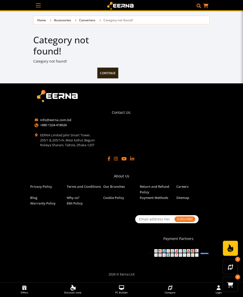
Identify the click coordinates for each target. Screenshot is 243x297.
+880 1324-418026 (53, 125)
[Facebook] (109, 158)
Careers (182, 186)
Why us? (73, 197)
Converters (87, 20)
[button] (199, 6)
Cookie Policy (113, 197)
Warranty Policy (43, 203)
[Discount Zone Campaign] (230, 248)
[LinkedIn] (132, 158)
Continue (108, 73)
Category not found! (118, 20)
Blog (33, 197)
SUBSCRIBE (185, 219)
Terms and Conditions (84, 186)
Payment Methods (154, 197)
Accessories (62, 20)
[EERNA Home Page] (121, 5)
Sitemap (182, 197)
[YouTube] (124, 158)
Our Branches (114, 186)
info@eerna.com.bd (55, 120)
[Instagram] (116, 158)
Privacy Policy (41, 186)
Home (41, 20)
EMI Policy (75, 203)
